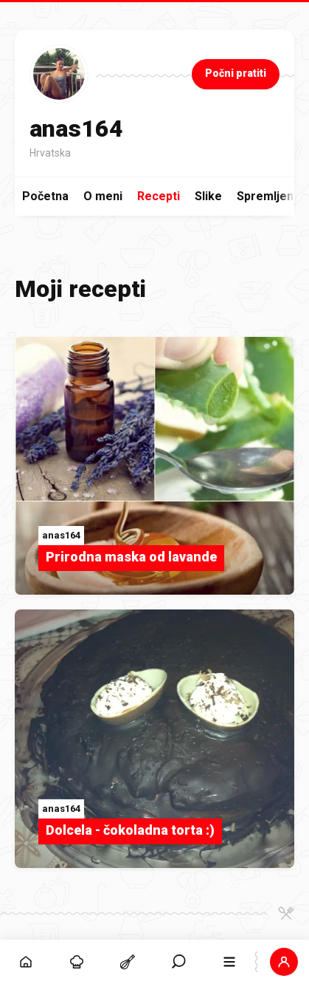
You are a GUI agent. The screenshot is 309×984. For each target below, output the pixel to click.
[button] (283, 962)
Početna (45, 196)
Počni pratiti (235, 73)
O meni (102, 196)
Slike (208, 196)
